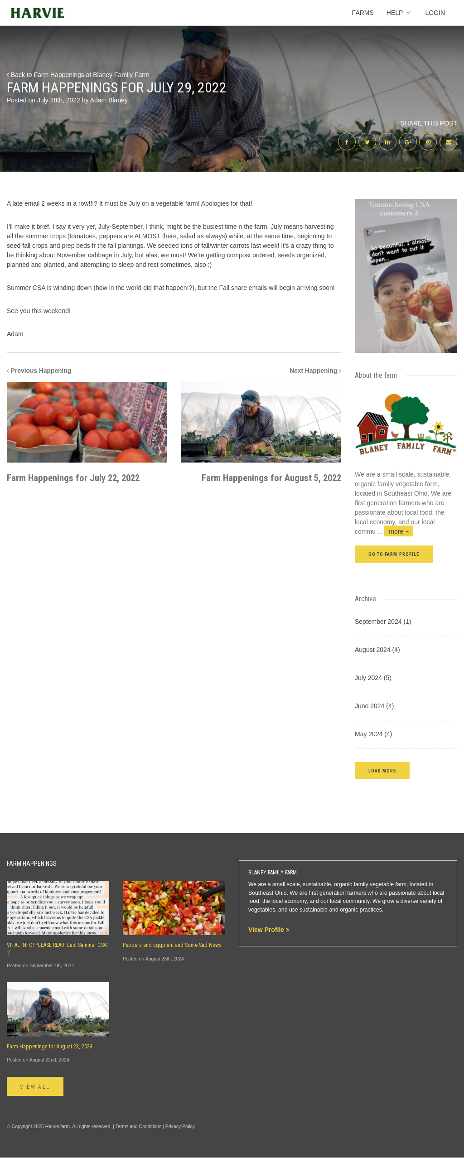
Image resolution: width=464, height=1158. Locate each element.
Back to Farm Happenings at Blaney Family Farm (78, 74)
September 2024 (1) (383, 622)
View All (35, 1087)
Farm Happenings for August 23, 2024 (49, 1047)
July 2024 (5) (373, 678)
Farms (363, 12)
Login (435, 12)
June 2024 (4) (374, 706)
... (395, 532)
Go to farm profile (393, 555)
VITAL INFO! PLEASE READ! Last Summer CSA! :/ (57, 949)
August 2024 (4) (377, 650)
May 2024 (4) (373, 734)
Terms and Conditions (139, 1127)
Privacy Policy (180, 1127)
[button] (382, 770)
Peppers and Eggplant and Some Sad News (172, 946)
